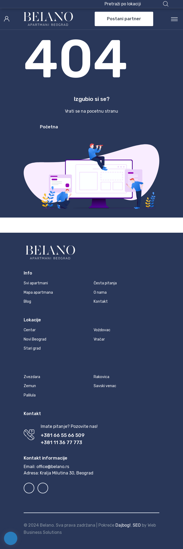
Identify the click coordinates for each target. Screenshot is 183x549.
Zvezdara (32, 377)
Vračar (99, 339)
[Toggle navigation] (174, 19)
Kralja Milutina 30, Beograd (66, 473)
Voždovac (102, 330)
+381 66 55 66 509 (63, 435)
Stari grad (32, 348)
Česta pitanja (105, 283)
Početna (49, 126)
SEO (137, 525)
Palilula (30, 395)
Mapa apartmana (38, 292)
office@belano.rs (52, 466)
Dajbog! (123, 525)
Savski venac (105, 386)
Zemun (30, 386)
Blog (27, 301)
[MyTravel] (48, 19)
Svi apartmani (36, 283)
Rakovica (101, 377)
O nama (100, 292)
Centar (30, 330)
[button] (136, 4)
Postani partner (124, 18)
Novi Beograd (35, 339)
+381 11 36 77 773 (61, 442)
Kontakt (101, 301)
